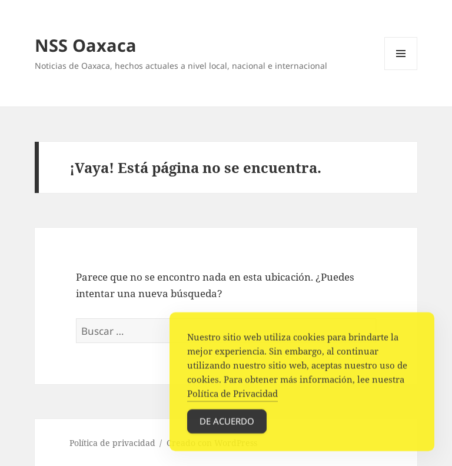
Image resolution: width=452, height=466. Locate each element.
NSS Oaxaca (86, 45)
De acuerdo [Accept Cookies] (227, 424)
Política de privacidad (112, 442)
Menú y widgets (401, 69)
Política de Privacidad (232, 396)
